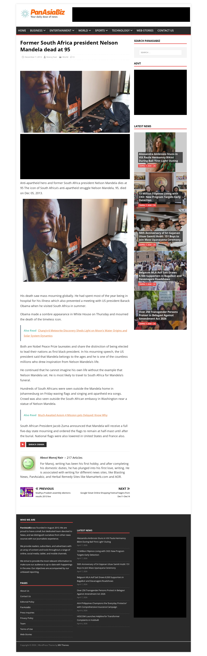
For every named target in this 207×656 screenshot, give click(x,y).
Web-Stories (145, 30)
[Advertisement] (131, 14)
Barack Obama (36, 444)
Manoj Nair (51, 57)
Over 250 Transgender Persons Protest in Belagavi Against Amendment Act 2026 (158, 315)
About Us (24, 590)
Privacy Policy (26, 618)
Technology (121, 30)
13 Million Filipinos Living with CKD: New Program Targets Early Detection (160, 197)
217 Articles (74, 458)
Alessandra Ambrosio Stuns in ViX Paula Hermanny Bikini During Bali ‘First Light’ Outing (158, 157)
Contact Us (166, 30)
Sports (100, 30)
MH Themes (63, 645)
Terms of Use (26, 629)
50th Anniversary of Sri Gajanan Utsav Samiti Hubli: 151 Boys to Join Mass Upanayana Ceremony (160, 236)
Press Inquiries (27, 612)
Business (36, 30)
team (58, 531)
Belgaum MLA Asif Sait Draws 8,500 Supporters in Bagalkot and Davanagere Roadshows (160, 276)
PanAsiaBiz (26, 527)
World (83, 30)
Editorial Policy (27, 601)
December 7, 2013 (33, 57)
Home (22, 30)
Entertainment (60, 30)
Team (23, 623)
